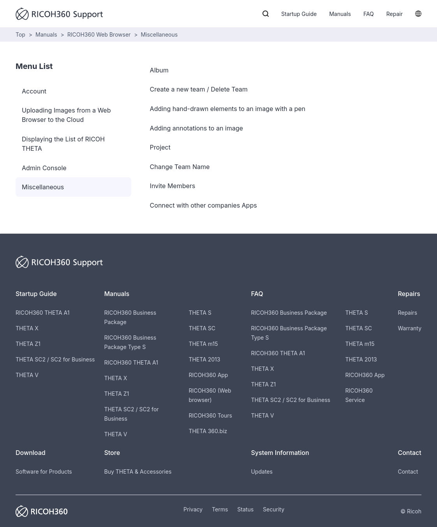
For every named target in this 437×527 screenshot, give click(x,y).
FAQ (368, 14)
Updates (261, 471)
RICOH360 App (208, 375)
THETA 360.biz (208, 431)
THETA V (27, 375)
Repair (394, 14)
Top (20, 34)
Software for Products (44, 471)
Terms (220, 509)
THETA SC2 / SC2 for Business (55, 359)
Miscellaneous (159, 34)
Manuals (340, 14)
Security (273, 509)
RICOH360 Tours (210, 415)
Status (245, 509)
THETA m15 (203, 343)
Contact (408, 471)
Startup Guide (299, 14)
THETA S (200, 312)
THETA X (27, 328)
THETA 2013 (204, 359)
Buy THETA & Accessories (137, 471)
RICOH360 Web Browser (99, 34)
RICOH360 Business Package (289, 312)
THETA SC (202, 328)
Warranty (409, 328)
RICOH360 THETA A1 (42, 312)
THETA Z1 (28, 343)
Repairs (407, 312)
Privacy (193, 509)
